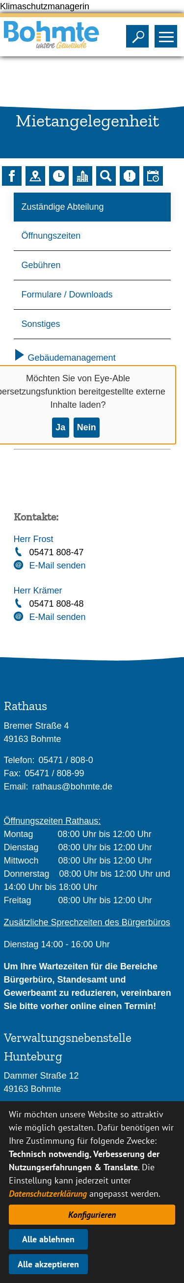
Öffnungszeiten (51, 236)
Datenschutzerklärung (48, 1193)
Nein (86, 427)
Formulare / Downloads (67, 294)
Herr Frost (33, 539)
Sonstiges (41, 324)
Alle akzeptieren (48, 1264)
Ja (60, 427)
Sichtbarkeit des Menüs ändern (168, 33)
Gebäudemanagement (65, 358)
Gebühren (41, 265)
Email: (16, 786)
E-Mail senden (57, 565)
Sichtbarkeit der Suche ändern (140, 33)
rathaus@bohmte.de (72, 786)
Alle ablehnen (48, 1239)
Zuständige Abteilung (63, 207)
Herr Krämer (38, 590)
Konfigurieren (92, 1214)
